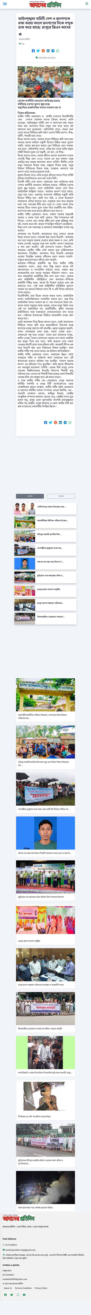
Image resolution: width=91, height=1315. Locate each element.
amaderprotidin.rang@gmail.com (20, 1250)
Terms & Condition (23, 1288)
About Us (8, 1288)
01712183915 (11, 1245)
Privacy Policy (41, 1288)
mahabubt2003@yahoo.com (15, 1279)
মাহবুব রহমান (7, 1270)
